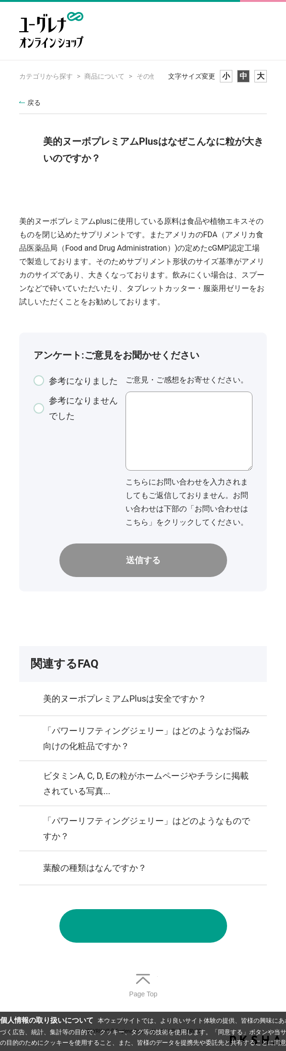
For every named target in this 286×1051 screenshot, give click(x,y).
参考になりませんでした (83, 408)
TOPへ (143, 986)
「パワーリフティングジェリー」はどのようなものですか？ (146, 828)
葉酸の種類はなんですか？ (95, 868)
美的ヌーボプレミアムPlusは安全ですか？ (124, 698)
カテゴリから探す (46, 76)
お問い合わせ (143, 926)
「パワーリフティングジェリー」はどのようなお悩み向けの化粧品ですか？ (146, 738)
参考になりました (83, 381)
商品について (104, 76)
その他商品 (153, 76)
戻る (34, 102)
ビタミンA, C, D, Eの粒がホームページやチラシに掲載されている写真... (146, 783)
